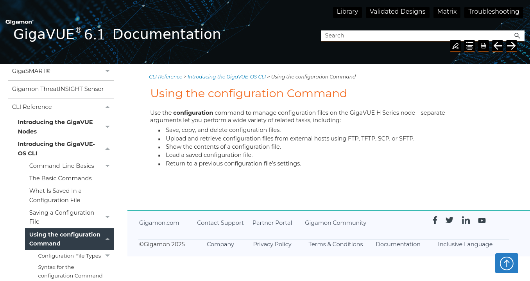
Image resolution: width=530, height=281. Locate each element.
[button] (517, 36)
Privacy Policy (272, 244)
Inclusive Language (465, 244)
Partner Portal (272, 222)
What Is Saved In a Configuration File (55, 195)
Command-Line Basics (71, 166)
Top (506, 263)
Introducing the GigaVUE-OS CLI (66, 149)
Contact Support (220, 222)
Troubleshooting (493, 11)
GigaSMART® (63, 71)
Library (347, 11)
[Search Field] (423, 36)
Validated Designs (398, 11)
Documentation (398, 244)
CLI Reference (63, 107)
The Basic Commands (60, 178)
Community (335, 222)
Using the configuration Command (71, 239)
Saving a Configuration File (71, 218)
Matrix (447, 11)
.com (159, 222)
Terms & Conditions (336, 244)
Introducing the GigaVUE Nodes (66, 127)
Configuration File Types (76, 255)
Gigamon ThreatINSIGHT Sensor (58, 88)
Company (220, 244)
